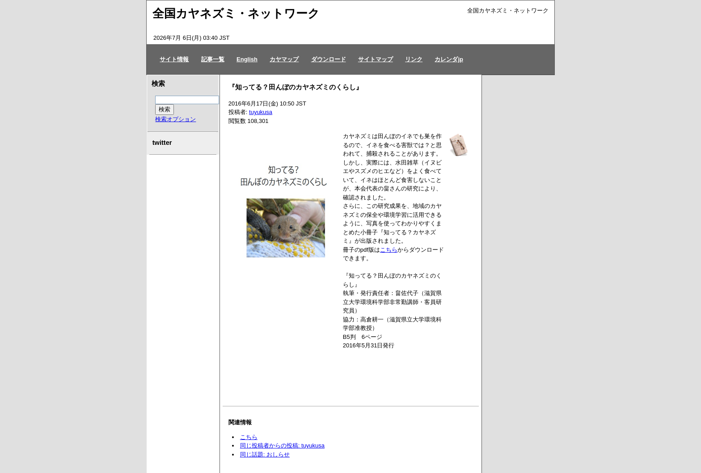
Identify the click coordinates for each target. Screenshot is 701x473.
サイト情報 (174, 59)
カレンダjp (449, 59)
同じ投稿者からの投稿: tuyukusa (282, 445)
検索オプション (175, 119)
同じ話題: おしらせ (265, 454)
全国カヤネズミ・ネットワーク (236, 13)
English (247, 59)
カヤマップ (284, 59)
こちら (388, 249)
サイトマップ (375, 59)
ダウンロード (328, 59)
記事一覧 (212, 59)
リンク (413, 59)
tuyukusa (260, 112)
